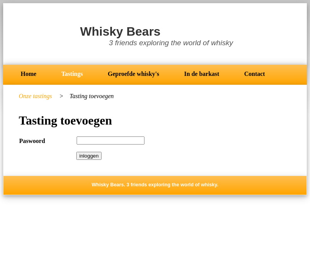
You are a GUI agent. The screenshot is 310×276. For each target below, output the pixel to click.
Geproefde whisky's (133, 74)
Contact (254, 74)
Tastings (72, 74)
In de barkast (202, 74)
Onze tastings (36, 96)
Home (28, 74)
